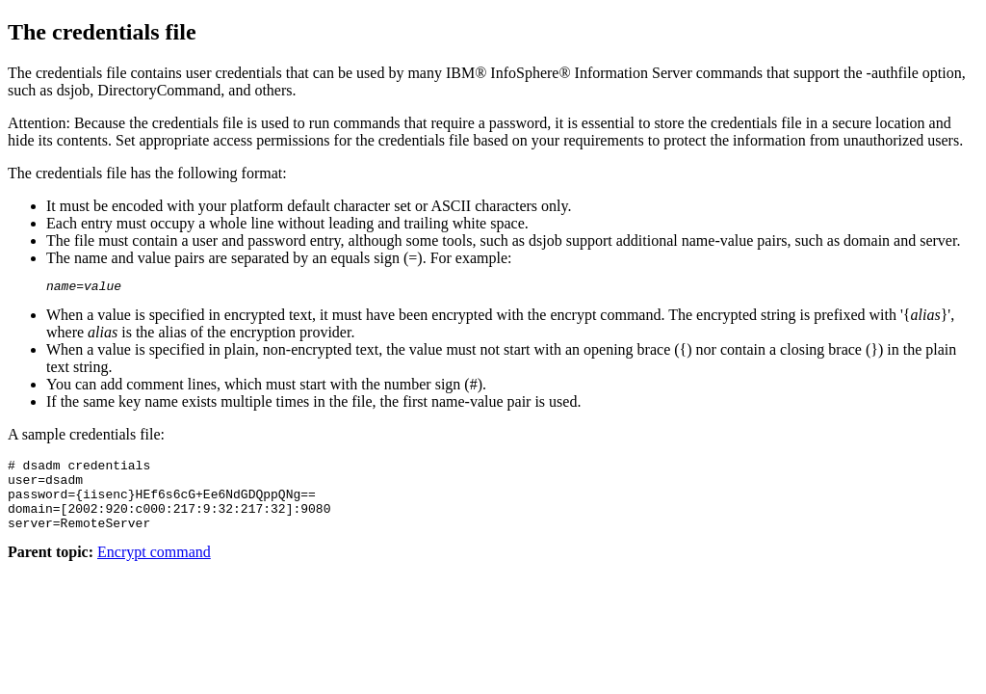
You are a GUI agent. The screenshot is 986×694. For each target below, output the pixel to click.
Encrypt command (154, 569)
